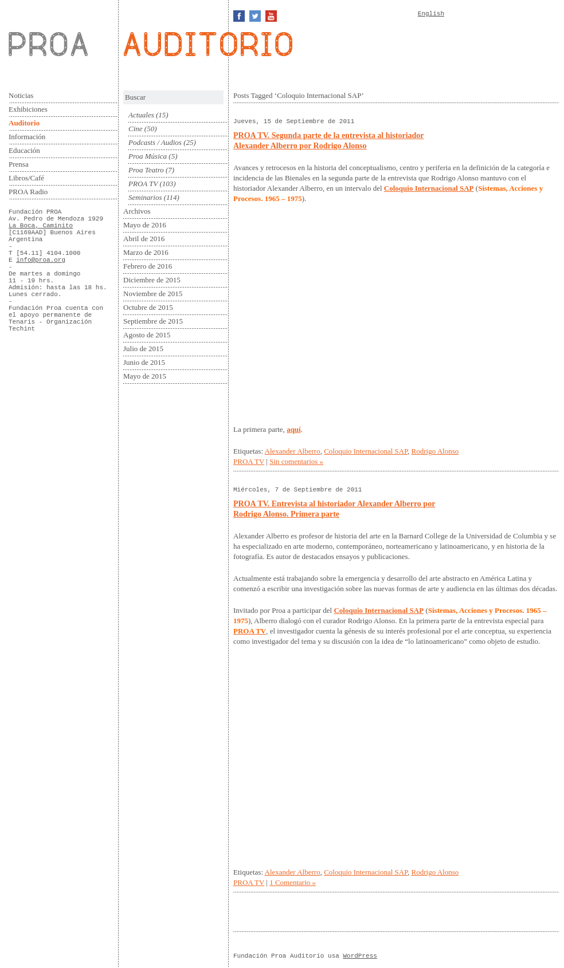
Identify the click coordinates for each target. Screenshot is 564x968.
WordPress (360, 956)
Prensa (19, 164)
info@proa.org (40, 260)
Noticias (21, 95)
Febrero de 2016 (147, 266)
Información (27, 136)
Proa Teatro (146, 170)
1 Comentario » (292, 882)
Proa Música (147, 156)
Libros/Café (26, 178)
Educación (24, 150)
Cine (135, 128)
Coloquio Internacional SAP (366, 451)
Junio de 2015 (144, 362)
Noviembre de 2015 (152, 293)
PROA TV (143, 183)
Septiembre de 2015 (153, 321)
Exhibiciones (28, 109)
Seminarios (145, 197)
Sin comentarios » (296, 461)
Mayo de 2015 (144, 376)
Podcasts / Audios (155, 142)
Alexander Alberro (292, 451)
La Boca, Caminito (41, 225)
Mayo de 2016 (144, 225)
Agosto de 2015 (146, 334)
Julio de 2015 (143, 348)
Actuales (141, 115)
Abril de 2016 (143, 238)
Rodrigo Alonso (435, 451)
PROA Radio (28, 191)
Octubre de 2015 (148, 307)
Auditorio (24, 123)
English (431, 13)
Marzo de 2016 (146, 252)
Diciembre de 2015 (152, 280)
